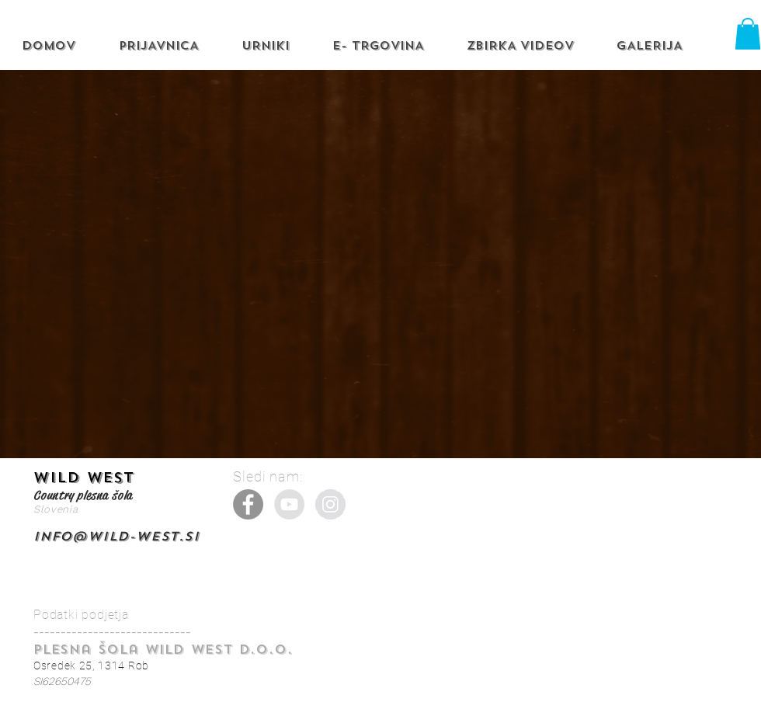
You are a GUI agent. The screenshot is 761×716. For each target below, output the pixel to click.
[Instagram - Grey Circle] (330, 504)
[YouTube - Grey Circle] (289, 504)
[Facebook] (248, 504)
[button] (748, 34)
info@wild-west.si (116, 536)
